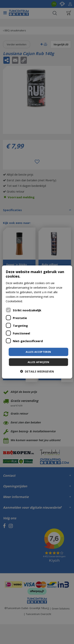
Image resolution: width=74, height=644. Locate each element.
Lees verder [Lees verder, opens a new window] (30, 301)
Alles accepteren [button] (38, 352)
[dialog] (37, 322)
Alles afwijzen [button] (38, 362)
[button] (37, 371)
